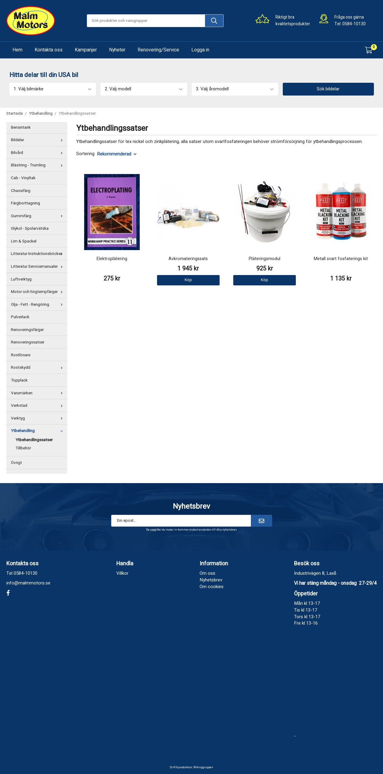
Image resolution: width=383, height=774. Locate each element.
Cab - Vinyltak (23, 178)
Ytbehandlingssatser (34, 440)
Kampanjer (86, 50)
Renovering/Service (158, 50)
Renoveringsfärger (27, 330)
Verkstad (38, 406)
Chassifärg (20, 191)
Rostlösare (20, 355)
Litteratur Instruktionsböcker (38, 254)
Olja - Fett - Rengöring (38, 305)
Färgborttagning (25, 203)
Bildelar (38, 140)
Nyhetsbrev (211, 580)
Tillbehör (23, 448)
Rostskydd (38, 367)
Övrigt (16, 463)
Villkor (122, 573)
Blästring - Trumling (38, 165)
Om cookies (212, 586)
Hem (17, 50)
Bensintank (21, 127)
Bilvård (38, 153)
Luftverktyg (21, 279)
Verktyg (38, 418)
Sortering (85, 154)
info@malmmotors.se (28, 583)
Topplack (19, 380)
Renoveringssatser (27, 342)
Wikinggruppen (203, 767)
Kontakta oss (49, 50)
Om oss (207, 573)
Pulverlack (20, 317)
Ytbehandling (38, 431)
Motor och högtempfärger (38, 292)
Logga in (200, 50)
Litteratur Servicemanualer (38, 266)
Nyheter (117, 50)
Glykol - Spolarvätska (30, 228)
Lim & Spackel (23, 241)
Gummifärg (38, 216)
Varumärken (38, 393)
